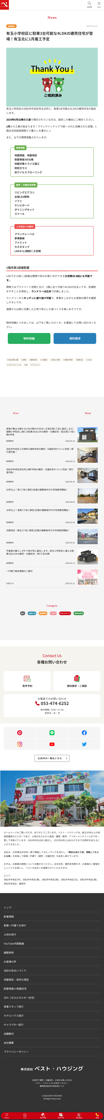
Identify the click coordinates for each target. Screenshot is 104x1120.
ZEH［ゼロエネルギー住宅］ (20, 997)
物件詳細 (29, 338)
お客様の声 (10, 961)
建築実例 (9, 952)
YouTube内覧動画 (14, 943)
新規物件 (11, 26)
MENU (99, 5)
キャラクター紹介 (14, 1024)
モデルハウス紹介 (14, 1015)
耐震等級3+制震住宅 (15, 988)
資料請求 (75, 338)
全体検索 (89, 5)
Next (88, 413)
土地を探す (10, 934)
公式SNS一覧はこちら (52, 758)
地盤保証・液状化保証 (16, 979)
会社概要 (9, 1043)
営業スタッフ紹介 (14, 1006)
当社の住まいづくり (15, 970)
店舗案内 (9, 1033)
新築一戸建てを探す (15, 925)
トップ (7, 907)
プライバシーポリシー (16, 1051)
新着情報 (9, 916)
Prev (16, 413)
